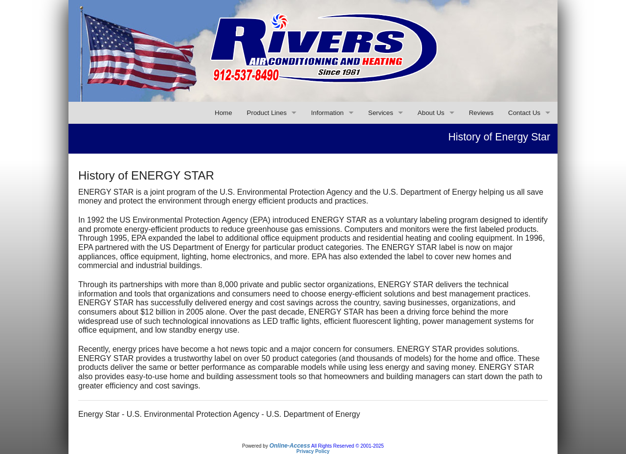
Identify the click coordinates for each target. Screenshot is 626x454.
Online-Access (289, 445)
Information (327, 112)
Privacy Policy (313, 451)
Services (380, 112)
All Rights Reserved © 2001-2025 (347, 446)
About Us (431, 112)
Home (223, 112)
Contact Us (524, 112)
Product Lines (267, 112)
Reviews (481, 112)
